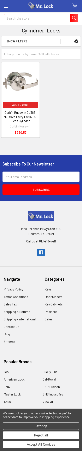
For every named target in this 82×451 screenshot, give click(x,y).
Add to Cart (20, 104)
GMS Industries (53, 394)
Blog (7, 334)
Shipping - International (20, 319)
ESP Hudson (51, 387)
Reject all (41, 435)
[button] (76, 41)
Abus (7, 402)
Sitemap (10, 342)
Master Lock (12, 394)
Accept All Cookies (41, 444)
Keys (48, 289)
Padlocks (51, 312)
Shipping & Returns (17, 312)
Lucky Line (50, 372)
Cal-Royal (49, 379)
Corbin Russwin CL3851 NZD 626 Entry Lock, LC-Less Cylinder (20, 116)
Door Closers (54, 297)
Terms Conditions (16, 297)
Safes (49, 319)
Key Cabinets (54, 304)
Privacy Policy (13, 289)
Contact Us (11, 327)
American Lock (14, 379)
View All (48, 402)
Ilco (6, 372)
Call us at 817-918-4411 (41, 241)
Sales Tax (10, 304)
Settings (41, 426)
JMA (7, 387)
